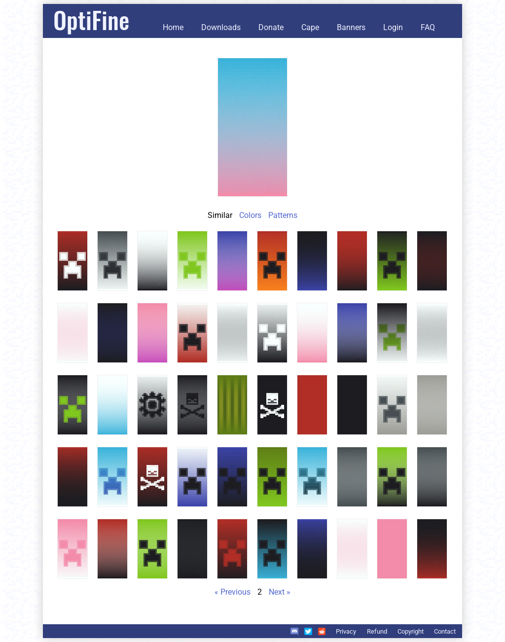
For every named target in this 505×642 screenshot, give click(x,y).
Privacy (346, 631)
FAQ (428, 27)
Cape (310, 27)
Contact (445, 631)
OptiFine (91, 19)
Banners (351, 27)
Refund (377, 631)
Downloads (221, 27)
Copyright (410, 631)
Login (393, 27)
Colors (250, 215)
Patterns (282, 215)
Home (173, 27)
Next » (279, 592)
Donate (271, 27)
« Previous (233, 592)
